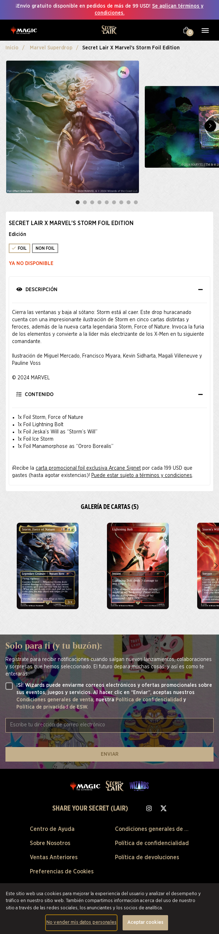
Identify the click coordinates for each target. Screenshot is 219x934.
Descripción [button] (36, 289)
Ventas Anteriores (53, 857)
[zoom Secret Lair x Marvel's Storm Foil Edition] (48, 566)
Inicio (12, 47)
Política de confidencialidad (149, 699)
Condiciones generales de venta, (56, 699)
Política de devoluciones (147, 857)
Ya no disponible (31, 263)
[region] (109, 908)
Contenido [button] (34, 394)
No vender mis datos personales (81, 922)
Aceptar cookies (145, 922)
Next (210, 126)
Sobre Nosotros (50, 843)
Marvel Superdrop (51, 47)
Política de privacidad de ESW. (52, 707)
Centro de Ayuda (52, 829)
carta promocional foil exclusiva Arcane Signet (88, 468)
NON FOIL (45, 248)
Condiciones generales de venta (157, 829)
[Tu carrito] (186, 30)
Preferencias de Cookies (61, 871)
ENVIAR (110, 754)
